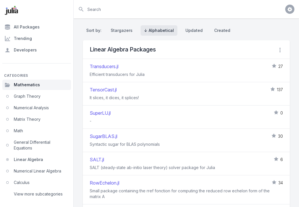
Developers (21, 50)
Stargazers (122, 30)
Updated (194, 30)
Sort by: (95, 30)
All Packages (22, 27)
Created (222, 30)
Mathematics (22, 85)
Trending (18, 38)
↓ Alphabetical (159, 30)
